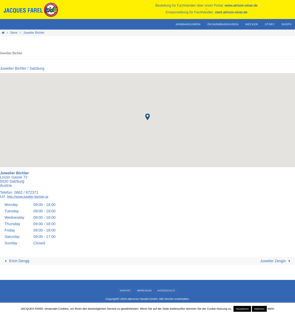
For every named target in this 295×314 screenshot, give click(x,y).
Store (13, 32)
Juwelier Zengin (275, 261)
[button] (147, 117)
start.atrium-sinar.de (231, 12)
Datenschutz (166, 291)
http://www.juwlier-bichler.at (29, 196)
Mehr (271, 308)
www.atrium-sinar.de (241, 5)
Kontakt (125, 291)
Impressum (144, 291)
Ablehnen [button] (259, 308)
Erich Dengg (16, 261)
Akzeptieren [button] (242, 308)
